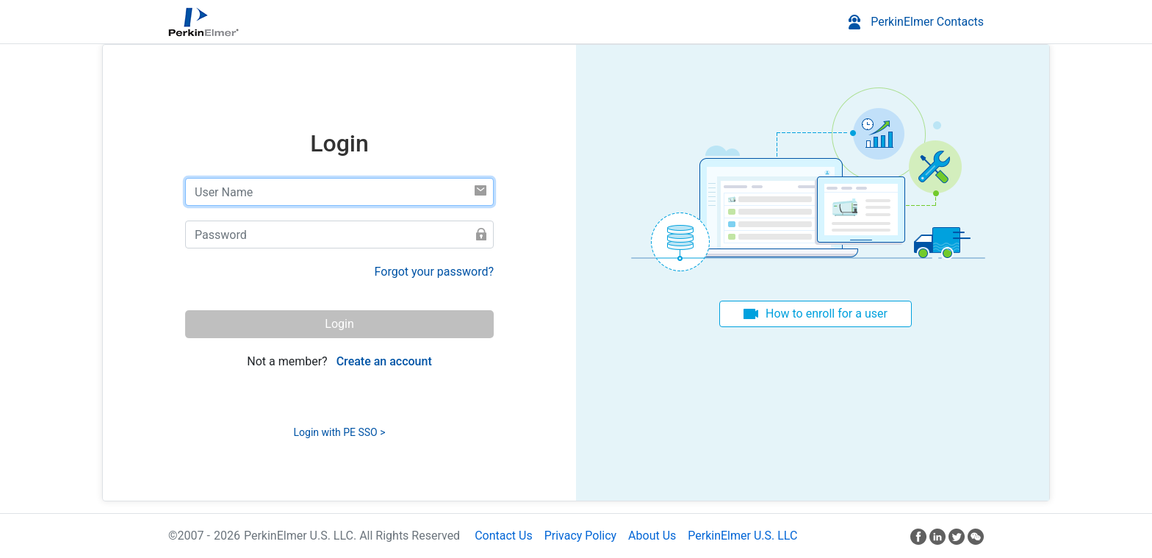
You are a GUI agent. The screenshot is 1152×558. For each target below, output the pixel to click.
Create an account (384, 361)
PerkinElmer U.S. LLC (742, 536)
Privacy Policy (580, 536)
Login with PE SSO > (340, 432)
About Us (652, 536)
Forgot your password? (434, 272)
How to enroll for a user (827, 314)
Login (339, 324)
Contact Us (504, 536)
